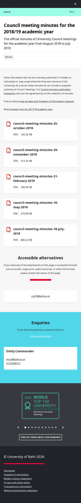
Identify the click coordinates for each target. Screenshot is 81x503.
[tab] (25, 427)
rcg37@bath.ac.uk (40, 296)
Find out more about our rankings (40, 437)
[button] (18, 427)
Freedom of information (16, 474)
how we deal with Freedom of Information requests (47, 101)
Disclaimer (9, 470)
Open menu (5, 4)
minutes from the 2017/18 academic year (31, 109)
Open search (75, 4)
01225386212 (13, 363)
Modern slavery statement (18, 478)
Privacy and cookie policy (17, 482)
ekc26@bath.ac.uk (15, 359)
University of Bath (40, 4)
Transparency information (18, 486)
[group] (40, 406)
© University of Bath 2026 (24, 456)
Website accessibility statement (20, 490)
